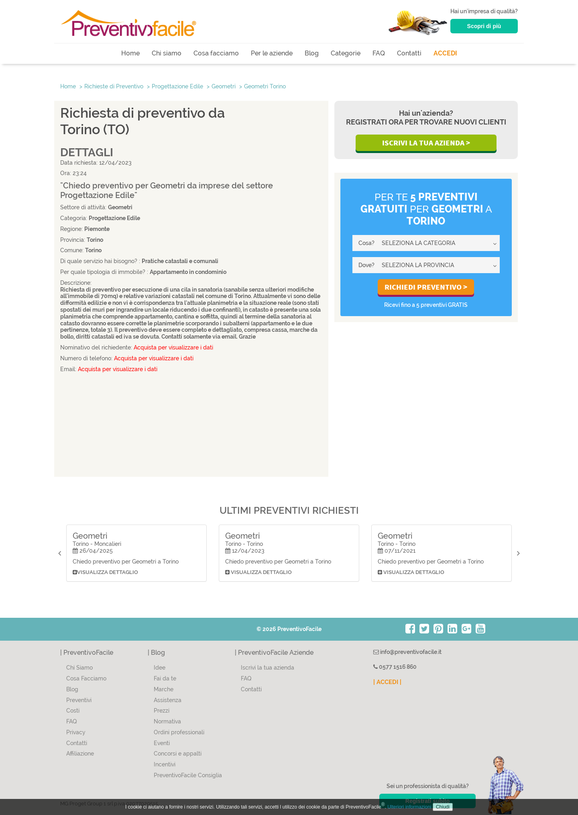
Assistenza (167, 700)
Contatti (409, 53)
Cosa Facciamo (86, 678)
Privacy (75, 732)
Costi (72, 710)
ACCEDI (445, 53)
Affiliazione (80, 753)
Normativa (167, 721)
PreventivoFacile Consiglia (188, 775)
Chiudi (443, 807)
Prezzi (161, 710)
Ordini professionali (179, 732)
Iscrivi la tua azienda (267, 667)
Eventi (162, 743)
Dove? (366, 265)
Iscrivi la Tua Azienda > (426, 142)
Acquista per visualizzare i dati (173, 347)
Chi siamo (166, 53)
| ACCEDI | (387, 682)
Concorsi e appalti (177, 753)
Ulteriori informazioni (409, 807)
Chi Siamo (79, 667)
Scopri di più (484, 26)
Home (130, 53)
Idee (159, 667)
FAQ (378, 53)
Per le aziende (272, 53)
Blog (312, 53)
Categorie (345, 53)
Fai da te (165, 678)
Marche (163, 689)
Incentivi (164, 764)
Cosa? (366, 243)
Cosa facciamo (216, 53)
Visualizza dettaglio (105, 572)
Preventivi (79, 700)
